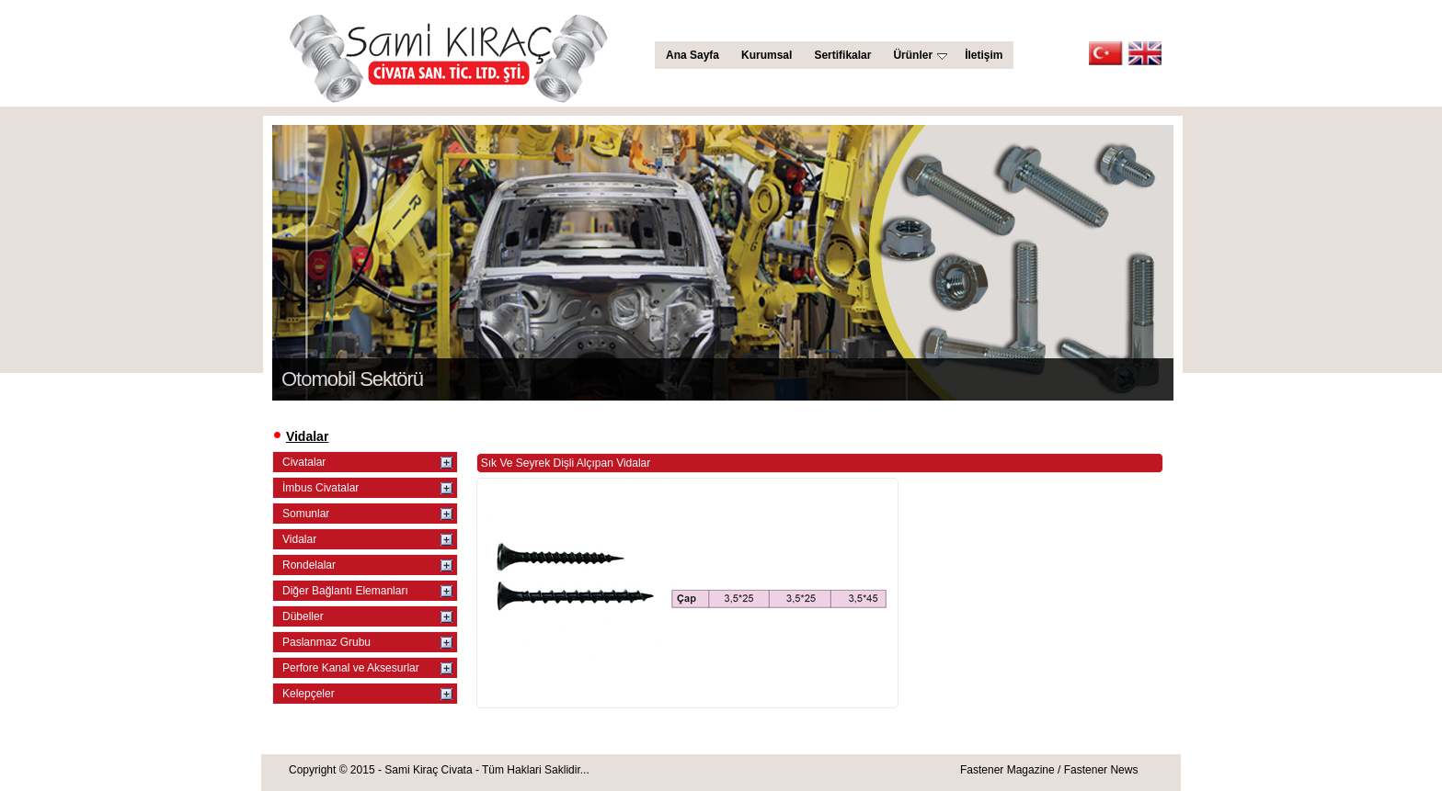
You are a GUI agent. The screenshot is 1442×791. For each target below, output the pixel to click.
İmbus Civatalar (320, 487)
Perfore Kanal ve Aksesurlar (350, 667)
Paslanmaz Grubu (326, 642)
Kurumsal (766, 55)
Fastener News (1101, 769)
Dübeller (303, 616)
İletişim (983, 55)
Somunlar (305, 513)
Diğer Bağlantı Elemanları (345, 590)
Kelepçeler (308, 693)
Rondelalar (309, 565)
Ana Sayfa (692, 55)
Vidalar (299, 539)
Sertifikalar (842, 55)
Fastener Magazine (1007, 769)
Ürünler (920, 55)
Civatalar (304, 462)
